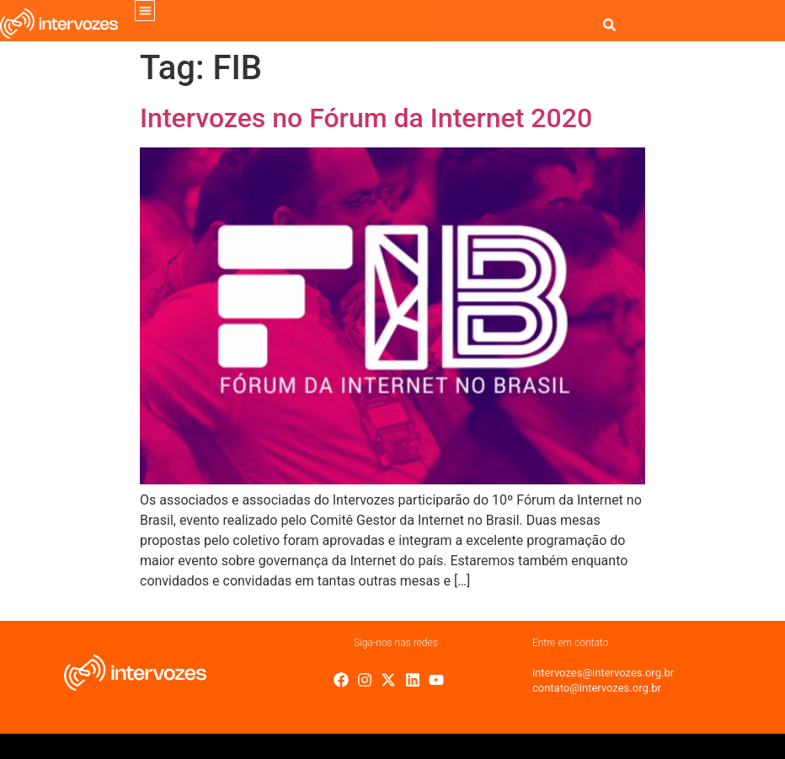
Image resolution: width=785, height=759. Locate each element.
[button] (145, 10)
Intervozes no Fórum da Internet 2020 (366, 118)
